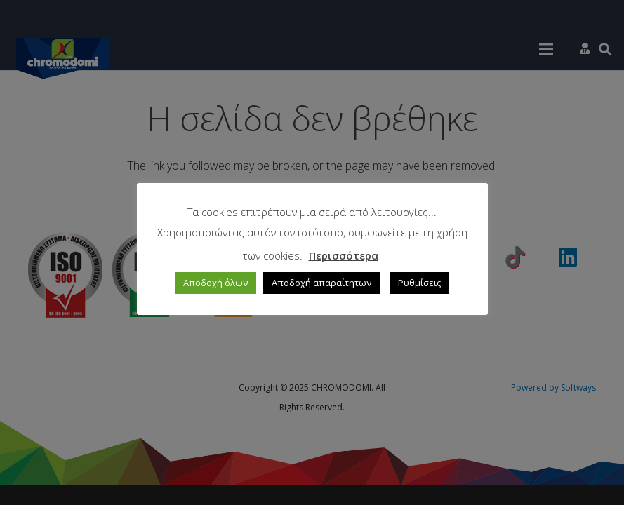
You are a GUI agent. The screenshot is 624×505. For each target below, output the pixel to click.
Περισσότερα (343, 255)
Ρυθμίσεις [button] (419, 282)
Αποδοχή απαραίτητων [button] (321, 282)
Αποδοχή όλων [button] (215, 282)
